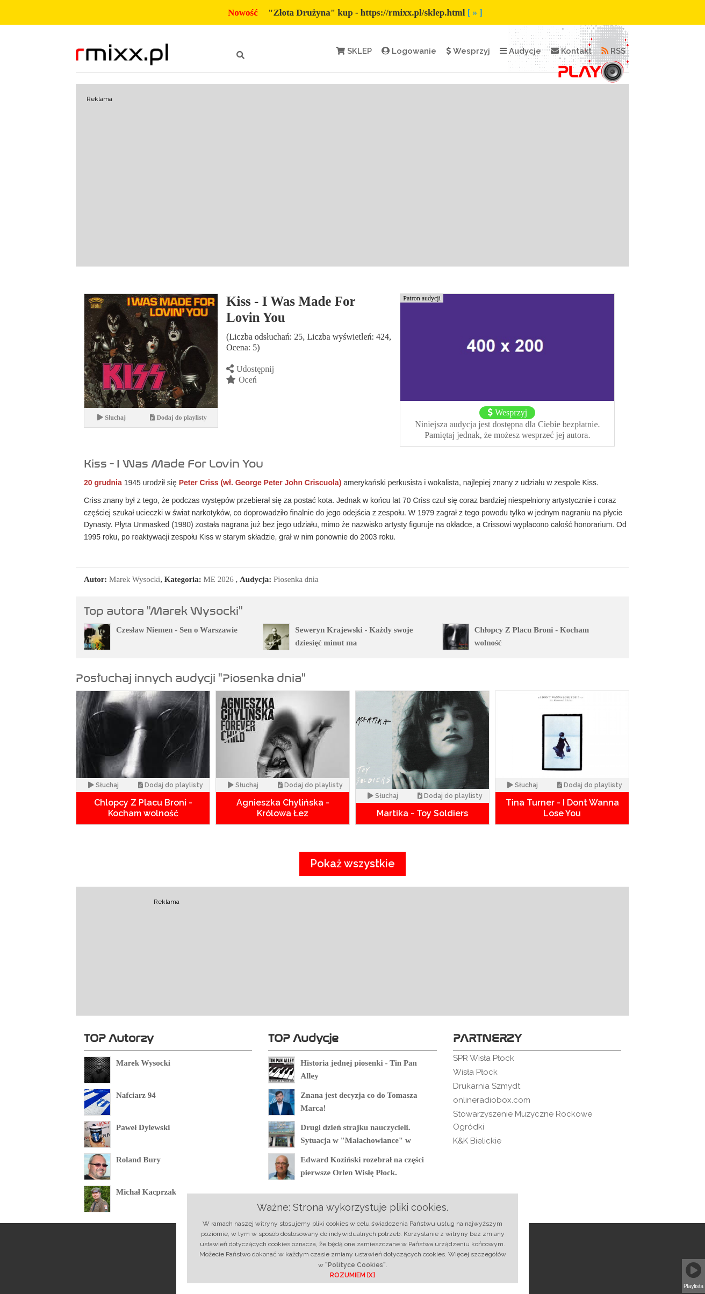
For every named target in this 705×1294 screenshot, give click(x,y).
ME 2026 (219, 579)
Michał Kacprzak (146, 1192)
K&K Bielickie (477, 1141)
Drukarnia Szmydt (486, 1086)
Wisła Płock (475, 1072)
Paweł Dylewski (143, 1127)
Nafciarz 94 (136, 1095)
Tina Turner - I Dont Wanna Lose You (562, 807)
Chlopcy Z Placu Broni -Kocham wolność (143, 807)
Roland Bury (138, 1159)
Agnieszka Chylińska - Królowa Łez (282, 807)
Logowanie (409, 51)
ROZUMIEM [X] (352, 1275)
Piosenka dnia (296, 579)
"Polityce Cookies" (355, 1265)
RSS (613, 51)
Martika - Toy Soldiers (422, 813)
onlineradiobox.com (491, 1100)
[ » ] (475, 13)
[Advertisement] (352, 175)
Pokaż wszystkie (352, 863)
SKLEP (354, 51)
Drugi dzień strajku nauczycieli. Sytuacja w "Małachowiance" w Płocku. (355, 1140)
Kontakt (571, 51)
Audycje (520, 51)
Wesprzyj (468, 51)
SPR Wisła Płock (483, 1058)
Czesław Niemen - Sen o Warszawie (177, 630)
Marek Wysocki (134, 579)
